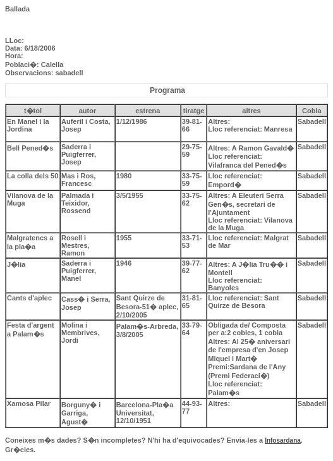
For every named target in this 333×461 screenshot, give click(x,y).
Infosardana (283, 440)
